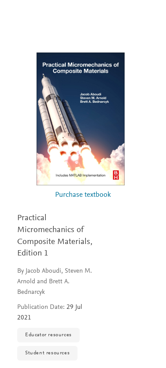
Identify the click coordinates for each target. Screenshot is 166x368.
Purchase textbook (83, 195)
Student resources (47, 353)
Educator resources (48, 335)
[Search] (149, 17)
